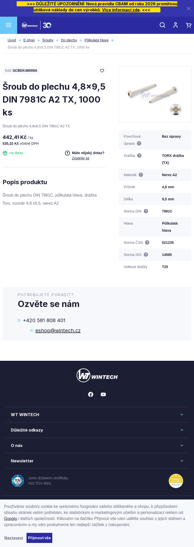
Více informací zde (121, 9)
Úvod (12, 40)
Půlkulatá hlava (96, 40)
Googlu (10, 518)
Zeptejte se (80, 158)
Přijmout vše (39, 538)
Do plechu (69, 40)
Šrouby (47, 40)
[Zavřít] (189, 8)
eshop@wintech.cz (58, 330)
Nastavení (13, 538)
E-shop (29, 40)
